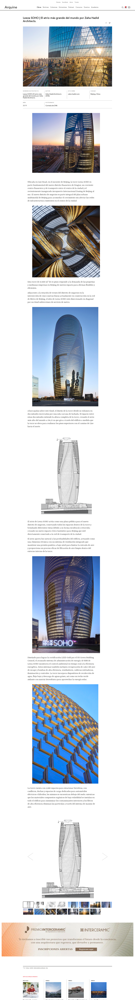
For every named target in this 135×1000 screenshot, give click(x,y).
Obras (47, 980)
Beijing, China (95, 94)
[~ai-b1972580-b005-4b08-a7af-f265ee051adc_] (67, 956)
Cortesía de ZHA (51, 106)
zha (47, 967)
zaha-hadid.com (74, 94)
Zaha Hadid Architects (39, 967)
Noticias (25, 980)
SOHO (31, 967)
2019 (25, 106)
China (27, 967)
